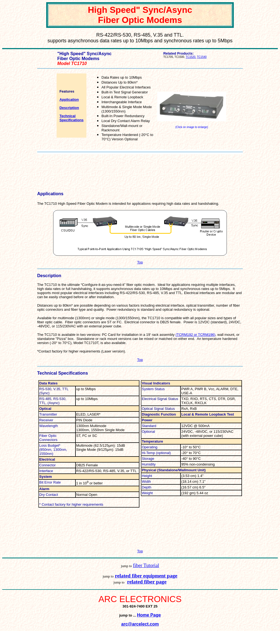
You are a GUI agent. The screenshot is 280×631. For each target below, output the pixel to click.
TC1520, (191, 56)
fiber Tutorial (146, 565)
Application (69, 99)
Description (69, 108)
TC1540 (202, 56)
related (123, 576)
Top (140, 262)
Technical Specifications (71, 118)
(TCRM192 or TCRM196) (195, 335)
